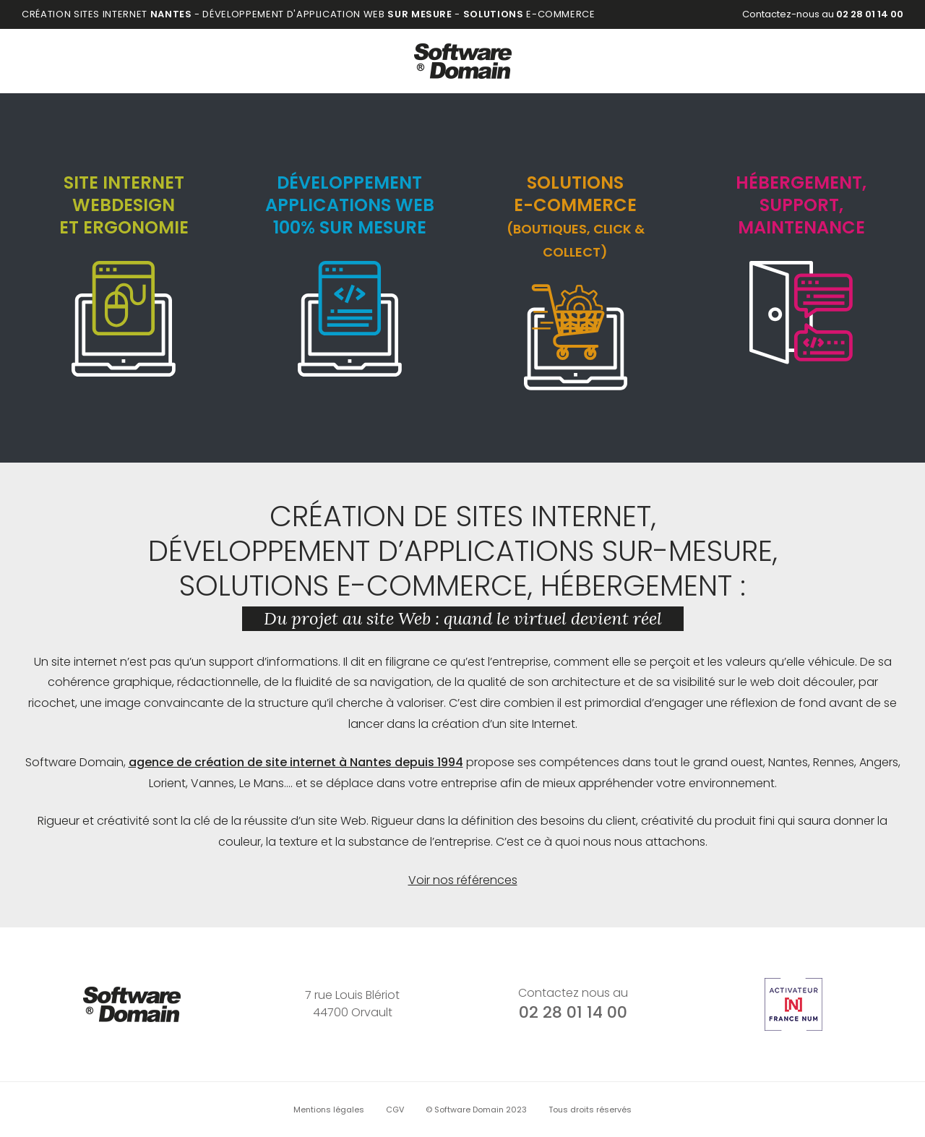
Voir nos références (462, 880)
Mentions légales (328, 1109)
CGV (395, 1109)
